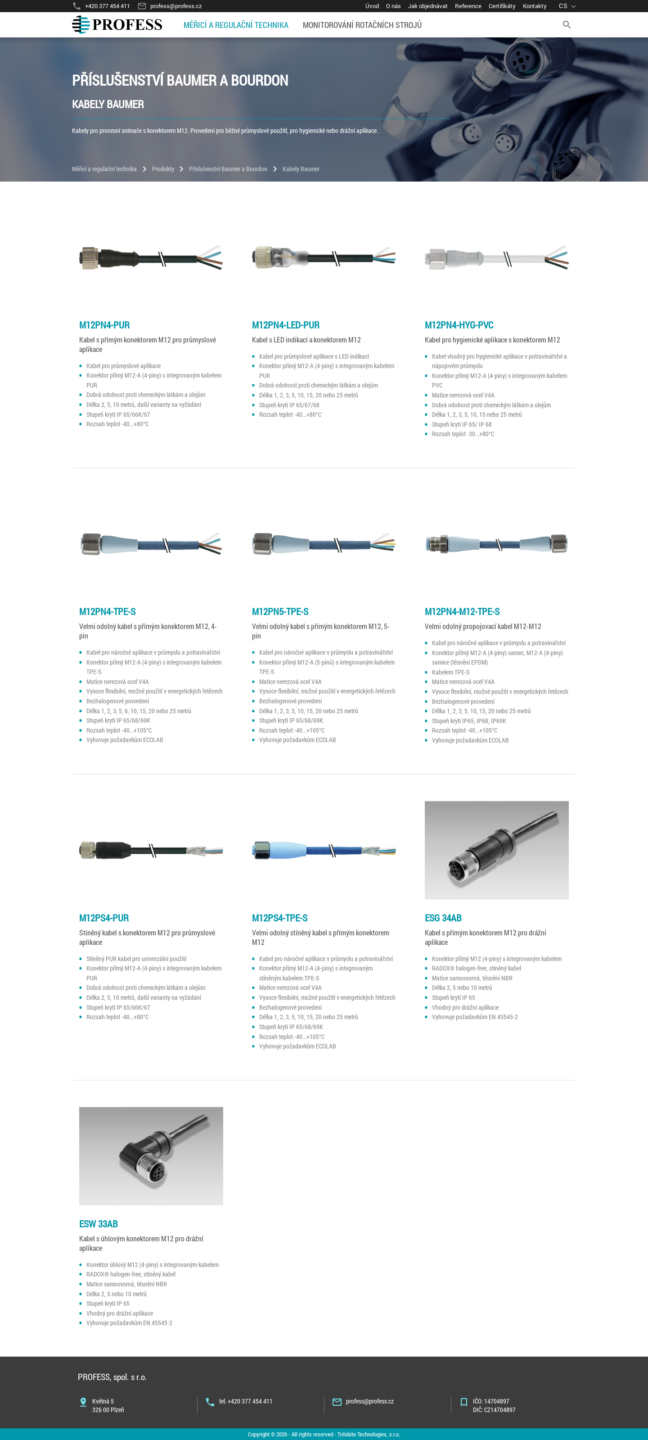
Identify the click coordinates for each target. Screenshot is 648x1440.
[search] (567, 25)
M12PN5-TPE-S (280, 611)
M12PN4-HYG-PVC (459, 325)
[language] (568, 6)
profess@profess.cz (370, 1401)
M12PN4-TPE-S (107, 611)
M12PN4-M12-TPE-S (462, 611)
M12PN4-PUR (104, 325)
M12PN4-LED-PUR (286, 325)
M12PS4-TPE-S (279, 917)
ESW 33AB (98, 1223)
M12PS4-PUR (104, 917)
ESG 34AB (443, 917)
